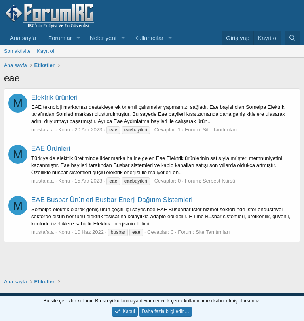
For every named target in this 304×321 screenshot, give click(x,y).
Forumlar (60, 38)
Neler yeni (103, 38)
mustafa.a (42, 130)
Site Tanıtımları (220, 130)
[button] (78, 38)
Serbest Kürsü (219, 181)
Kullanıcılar (148, 38)
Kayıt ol (45, 51)
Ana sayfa (23, 38)
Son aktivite (17, 51)
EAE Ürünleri (50, 148)
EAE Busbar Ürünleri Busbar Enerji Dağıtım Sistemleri (111, 200)
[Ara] (292, 38)
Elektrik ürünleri (54, 97)
